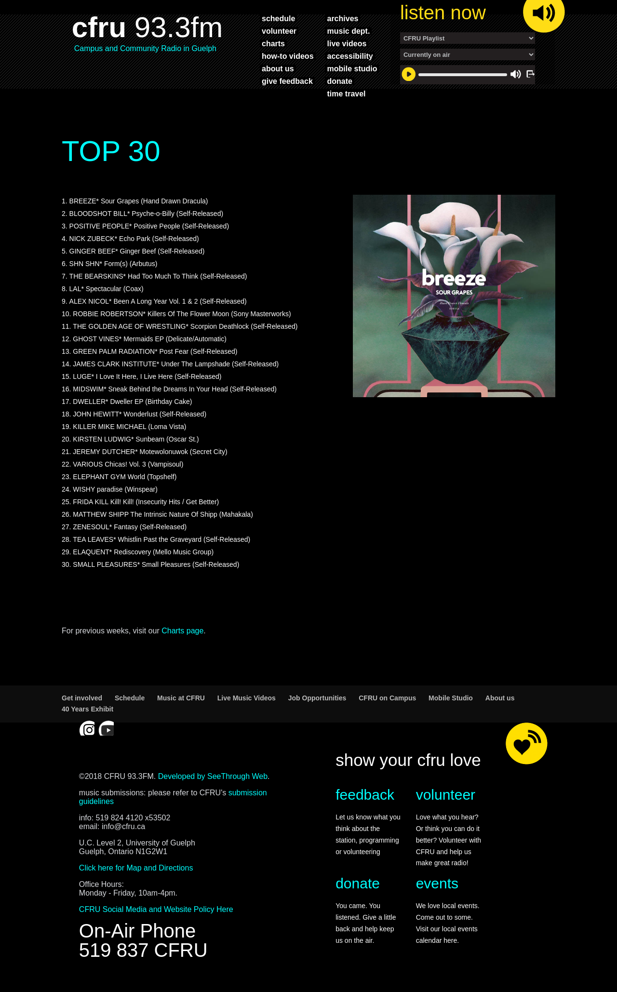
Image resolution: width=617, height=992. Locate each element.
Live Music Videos (246, 703)
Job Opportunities (317, 703)
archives (342, 18)
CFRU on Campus (387, 703)
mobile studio (352, 68)
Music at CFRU (181, 703)
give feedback (287, 81)
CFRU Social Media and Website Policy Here (156, 914)
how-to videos (288, 56)
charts (273, 43)
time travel (346, 93)
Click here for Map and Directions (136, 873)
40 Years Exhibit (87, 714)
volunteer (279, 31)
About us (500, 703)
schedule (278, 18)
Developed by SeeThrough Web (213, 781)
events (437, 888)
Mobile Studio (451, 703)
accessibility (350, 56)
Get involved (82, 703)
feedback (364, 799)
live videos (346, 43)
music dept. (348, 31)
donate (339, 81)
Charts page (182, 635)
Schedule (130, 703)
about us (278, 68)
